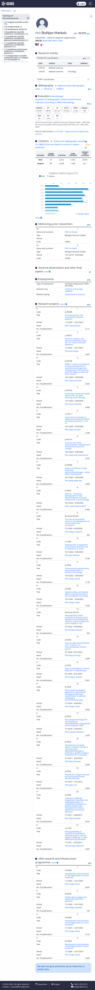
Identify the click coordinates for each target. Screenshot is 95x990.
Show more (82, 214)
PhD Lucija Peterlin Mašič (75, 506)
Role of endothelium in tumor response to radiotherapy (77, 669)
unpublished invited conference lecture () (14, 85)
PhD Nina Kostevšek (73, 404)
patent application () (17, 73)
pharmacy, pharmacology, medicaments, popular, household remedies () (15, 127)
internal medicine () (12, 118)
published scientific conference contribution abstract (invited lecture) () (16, 38)
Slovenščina (41, 984)
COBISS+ (60, 88)
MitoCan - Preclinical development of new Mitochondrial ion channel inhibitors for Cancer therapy (77, 497)
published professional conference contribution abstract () (15, 51)
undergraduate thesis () (18, 67)
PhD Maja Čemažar (73, 429)
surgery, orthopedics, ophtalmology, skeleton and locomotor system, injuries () (16, 162)
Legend (63, 304)
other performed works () (16, 90)
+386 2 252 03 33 (79, 984)
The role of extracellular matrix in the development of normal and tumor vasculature (77, 522)
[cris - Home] (7, 3)
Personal (48, 88)
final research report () (18, 70)
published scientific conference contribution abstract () (14, 45)
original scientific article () (16, 23)
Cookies (5, 987)
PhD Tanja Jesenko (73, 325)
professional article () (17, 29)
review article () (15, 27)
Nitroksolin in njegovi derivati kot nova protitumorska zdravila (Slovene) (77, 776)
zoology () (8, 147)
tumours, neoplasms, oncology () (17, 105)
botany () (8, 144)
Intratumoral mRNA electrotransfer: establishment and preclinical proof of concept (77, 446)
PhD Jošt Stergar (72, 351)
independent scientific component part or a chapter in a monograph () (16, 58)
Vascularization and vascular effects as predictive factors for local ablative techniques (77, 594)
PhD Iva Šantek (71, 232)
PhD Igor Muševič (72, 555)
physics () (8, 139)
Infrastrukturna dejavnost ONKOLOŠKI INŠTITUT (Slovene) (75, 899)
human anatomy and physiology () (13, 114)
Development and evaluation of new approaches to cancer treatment (77, 875)
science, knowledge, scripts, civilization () (15, 122)
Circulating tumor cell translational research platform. (74, 317)
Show (38, 217)
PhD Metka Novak (72, 579)
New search (6, 10)
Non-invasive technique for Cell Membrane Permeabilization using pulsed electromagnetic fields (77, 722)
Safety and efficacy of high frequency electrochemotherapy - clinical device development (77, 471)
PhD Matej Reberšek (73, 480)
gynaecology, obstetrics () (15, 136)
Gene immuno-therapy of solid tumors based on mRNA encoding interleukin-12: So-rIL (77, 420)
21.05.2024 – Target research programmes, (71, 131)
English (55, 984)
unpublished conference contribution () (16, 81)
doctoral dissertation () (18, 62)
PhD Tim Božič (71, 248)
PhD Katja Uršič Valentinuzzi (77, 455)
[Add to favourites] (91, 16)
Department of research (75, 294)
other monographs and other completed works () (15, 76)
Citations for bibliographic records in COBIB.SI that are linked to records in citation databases (60, 144)
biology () (9, 108)
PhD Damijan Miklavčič (74, 732)
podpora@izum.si (79, 987)
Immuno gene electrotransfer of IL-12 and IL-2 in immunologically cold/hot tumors (77, 646)
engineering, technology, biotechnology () (14, 100)
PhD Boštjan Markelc (74, 532)
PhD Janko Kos (71, 785)
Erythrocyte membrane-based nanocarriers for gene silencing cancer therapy (77, 395)
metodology (56, 96)
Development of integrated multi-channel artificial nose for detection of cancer (76, 547)
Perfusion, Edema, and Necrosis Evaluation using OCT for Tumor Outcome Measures (75, 341)
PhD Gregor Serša (72, 602)
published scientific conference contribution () (16, 33)
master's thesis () (15, 65)
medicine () (9, 111)
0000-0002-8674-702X (53, 40)
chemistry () (9, 141)
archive (38, 134)
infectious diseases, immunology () (12, 133)
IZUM (6, 984)
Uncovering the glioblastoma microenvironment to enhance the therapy (77, 570)
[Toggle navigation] (90, 4)
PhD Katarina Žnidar (73, 380)
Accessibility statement (20, 987)
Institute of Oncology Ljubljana (74, 290)
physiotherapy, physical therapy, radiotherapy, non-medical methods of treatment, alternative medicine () (15, 153)
